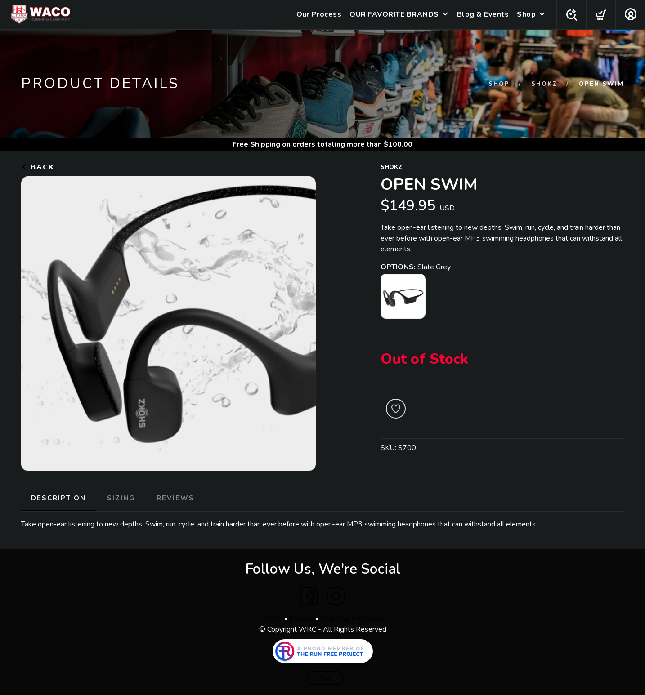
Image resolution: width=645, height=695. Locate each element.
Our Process (317, 14)
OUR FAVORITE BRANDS (392, 14)
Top (325, 677)
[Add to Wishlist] (396, 409)
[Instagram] (335, 595)
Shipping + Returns (352, 618)
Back (37, 167)
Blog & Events (481, 14)
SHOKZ (544, 84)
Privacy (302, 618)
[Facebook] (309, 595)
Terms (272, 618)
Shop (524, 14)
